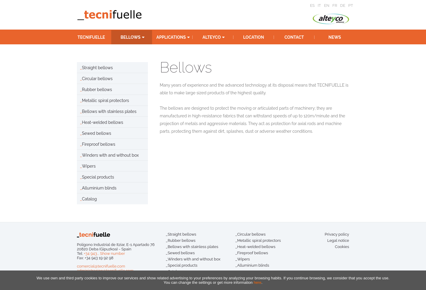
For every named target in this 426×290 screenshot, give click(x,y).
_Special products (181, 265)
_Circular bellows (250, 234)
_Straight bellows (181, 234)
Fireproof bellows (98, 144)
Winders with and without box (110, 155)
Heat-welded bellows (102, 122)
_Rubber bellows (181, 240)
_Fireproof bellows (251, 253)
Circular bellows (97, 78)
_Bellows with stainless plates (192, 246)
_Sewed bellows (180, 253)
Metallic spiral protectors (105, 100)
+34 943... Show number (104, 253)
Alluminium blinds (99, 188)
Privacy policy (337, 234)
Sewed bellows (96, 133)
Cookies (342, 246)
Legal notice (338, 240)
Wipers (89, 166)
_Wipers (242, 259)
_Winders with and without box (193, 259)
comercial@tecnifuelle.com (101, 266)
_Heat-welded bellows (255, 246)
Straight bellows (97, 67)
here (257, 282)
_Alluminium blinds (252, 265)
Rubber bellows (97, 89)
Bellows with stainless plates (109, 111)
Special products (98, 177)
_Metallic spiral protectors (258, 240)
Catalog (89, 199)
